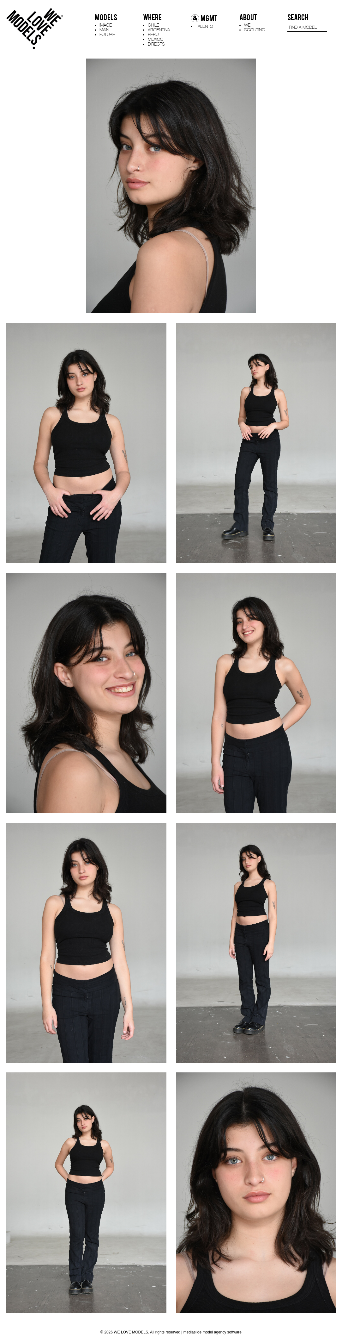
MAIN (104, 29)
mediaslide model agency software (212, 1332)
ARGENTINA (159, 29)
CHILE (153, 25)
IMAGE (105, 25)
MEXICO (155, 39)
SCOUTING (254, 29)
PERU (153, 34)
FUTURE (107, 34)
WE (247, 25)
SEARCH (297, 17)
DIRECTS (156, 44)
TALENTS (204, 26)
